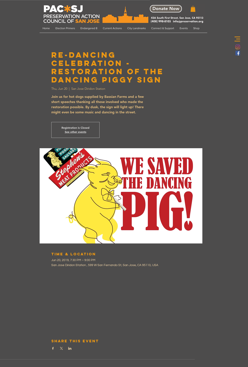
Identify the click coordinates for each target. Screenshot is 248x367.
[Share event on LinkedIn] (69, 348)
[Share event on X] (61, 348)
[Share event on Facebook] (53, 348)
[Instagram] (237, 47)
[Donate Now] (166, 8)
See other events (75, 132)
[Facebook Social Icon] (237, 53)
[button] (237, 39)
